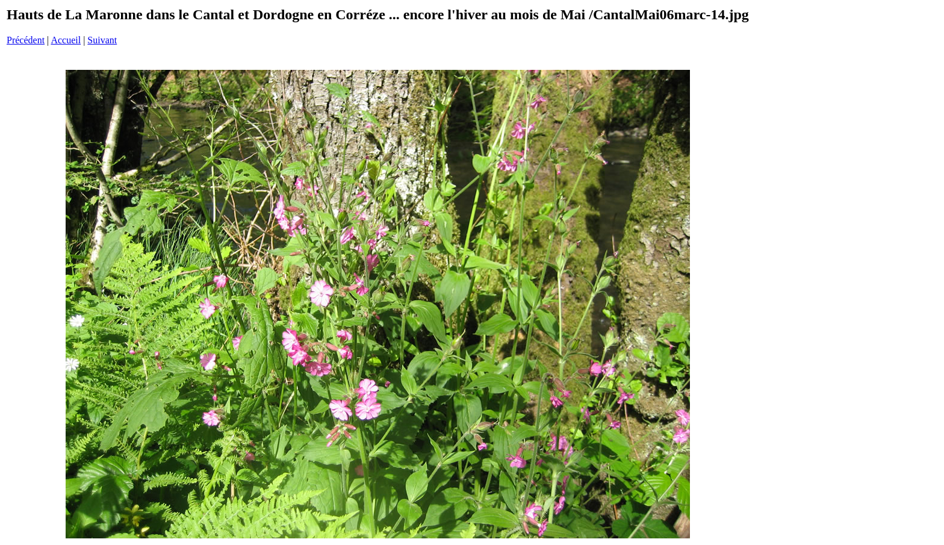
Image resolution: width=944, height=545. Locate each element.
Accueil (66, 40)
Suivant (102, 40)
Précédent (26, 40)
